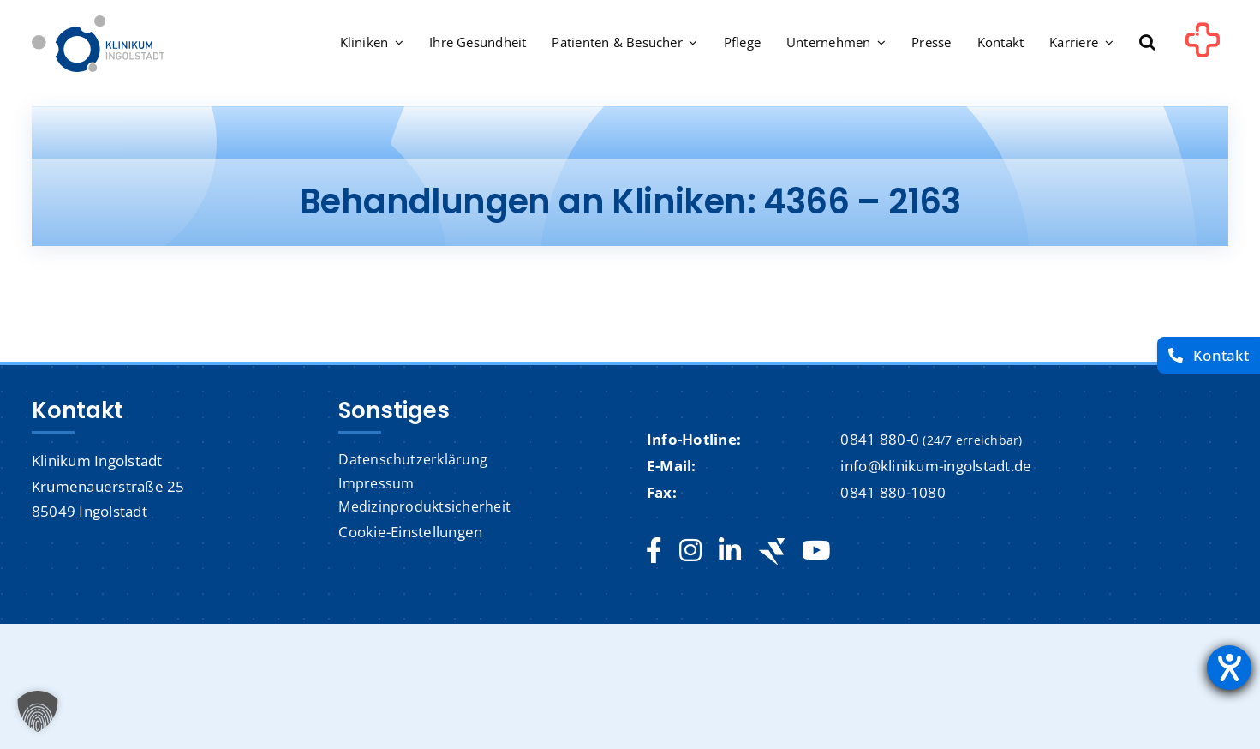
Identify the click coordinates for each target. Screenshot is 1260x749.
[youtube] (816, 551)
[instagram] (690, 551)
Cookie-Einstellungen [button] (410, 532)
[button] (1147, 43)
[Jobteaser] (772, 551)
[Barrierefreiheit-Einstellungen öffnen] (1229, 667)
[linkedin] (730, 551)
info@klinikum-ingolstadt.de (935, 466)
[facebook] (654, 551)
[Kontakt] (1208, 355)
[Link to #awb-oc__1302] (1202, 46)
